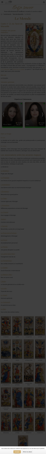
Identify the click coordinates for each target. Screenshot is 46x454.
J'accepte (17, 452)
